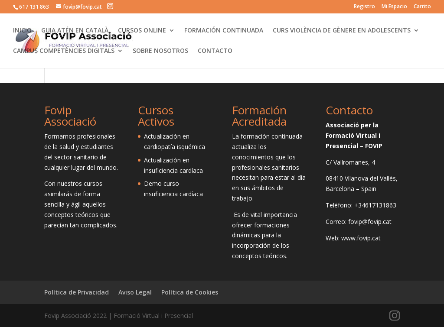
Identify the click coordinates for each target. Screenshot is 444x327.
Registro (364, 7)
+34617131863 (375, 205)
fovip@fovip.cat (370, 221)
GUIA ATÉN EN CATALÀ (74, 30)
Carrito (422, 7)
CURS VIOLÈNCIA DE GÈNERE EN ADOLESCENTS (342, 30)
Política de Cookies (189, 292)
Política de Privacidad (76, 292)
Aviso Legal (135, 292)
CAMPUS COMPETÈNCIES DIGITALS (63, 51)
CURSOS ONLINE (142, 30)
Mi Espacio (394, 7)
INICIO (22, 30)
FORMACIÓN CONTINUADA (223, 30)
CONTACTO (215, 51)
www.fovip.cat (361, 238)
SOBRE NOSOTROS (160, 51)
